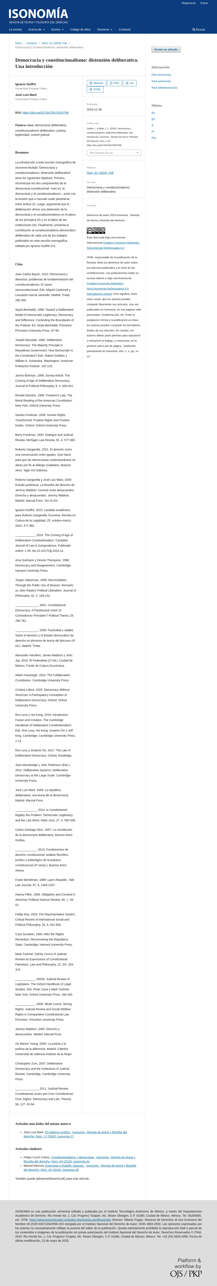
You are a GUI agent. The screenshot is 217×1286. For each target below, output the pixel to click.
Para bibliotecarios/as (164, 87)
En (153, 119)
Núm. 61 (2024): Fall (54, 43)
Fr (153, 131)
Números (103, 29)
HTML (97, 89)
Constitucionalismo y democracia (73, 1157)
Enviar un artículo (165, 49)
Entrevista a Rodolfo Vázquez (65, 1165)
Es (153, 112)
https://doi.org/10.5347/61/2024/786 (46, 112)
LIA (131, 83)
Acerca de (35, 29)
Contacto (125, 29)
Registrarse (189, 3)
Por (154, 138)
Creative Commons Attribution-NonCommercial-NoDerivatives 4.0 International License (108, 288)
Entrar (204, 3)
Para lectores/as (161, 74)
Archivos (32, 43)
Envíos (56, 29)
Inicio (18, 43)
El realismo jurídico (58, 1132)
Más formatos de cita (101, 152)
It (152, 125)
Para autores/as (161, 81)
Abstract (98, 83)
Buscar (199, 29)
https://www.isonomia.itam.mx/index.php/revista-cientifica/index (70, 1219)
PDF (116, 83)
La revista (15, 29)
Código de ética (80, 29)
